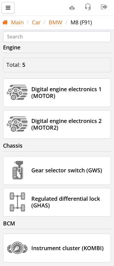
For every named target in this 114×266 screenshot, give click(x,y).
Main (13, 22)
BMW (55, 22)
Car (36, 22)
